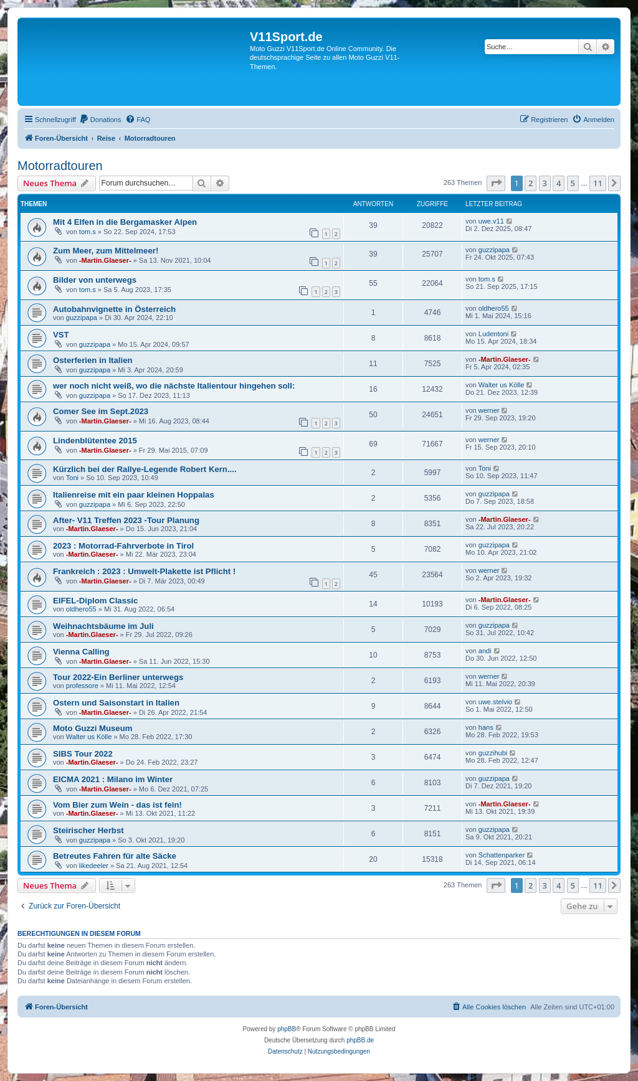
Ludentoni (493, 334)
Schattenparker (501, 855)
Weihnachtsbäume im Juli (103, 626)
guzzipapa (494, 249)
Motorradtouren (60, 165)
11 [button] (597, 183)
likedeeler (93, 865)
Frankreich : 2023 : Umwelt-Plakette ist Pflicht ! (144, 571)
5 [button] (573, 183)
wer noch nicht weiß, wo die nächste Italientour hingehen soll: (174, 385)
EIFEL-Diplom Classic (95, 600)
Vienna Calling (81, 651)
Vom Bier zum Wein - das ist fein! (117, 805)
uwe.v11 (491, 221)
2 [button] (530, 183)
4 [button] (558, 183)
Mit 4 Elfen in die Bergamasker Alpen (125, 222)
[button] (496, 183)
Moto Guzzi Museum (92, 728)
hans (485, 727)
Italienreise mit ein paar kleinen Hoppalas (133, 494)
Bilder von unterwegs (94, 280)
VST (61, 334)
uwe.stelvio (495, 702)
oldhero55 (493, 308)
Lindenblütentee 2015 (95, 440)
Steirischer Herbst (88, 830)
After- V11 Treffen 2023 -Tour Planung (126, 520)
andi (485, 650)
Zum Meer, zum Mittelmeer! (105, 250)
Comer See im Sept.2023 (100, 411)
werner (489, 410)
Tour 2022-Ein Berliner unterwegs (118, 677)
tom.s (87, 231)
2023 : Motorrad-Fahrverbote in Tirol (123, 545)
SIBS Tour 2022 (83, 753)
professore (82, 685)
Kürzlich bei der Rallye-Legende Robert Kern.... (145, 469)
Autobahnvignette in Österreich (114, 309)
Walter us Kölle (501, 385)
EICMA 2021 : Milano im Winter (113, 779)
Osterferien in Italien (93, 360)
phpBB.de (360, 1040)
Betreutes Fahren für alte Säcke (114, 856)
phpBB (286, 1029)
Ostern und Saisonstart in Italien (116, 702)
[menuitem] (100, 119)
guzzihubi (492, 753)
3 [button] (545, 183)
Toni (72, 477)
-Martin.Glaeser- (105, 260)
